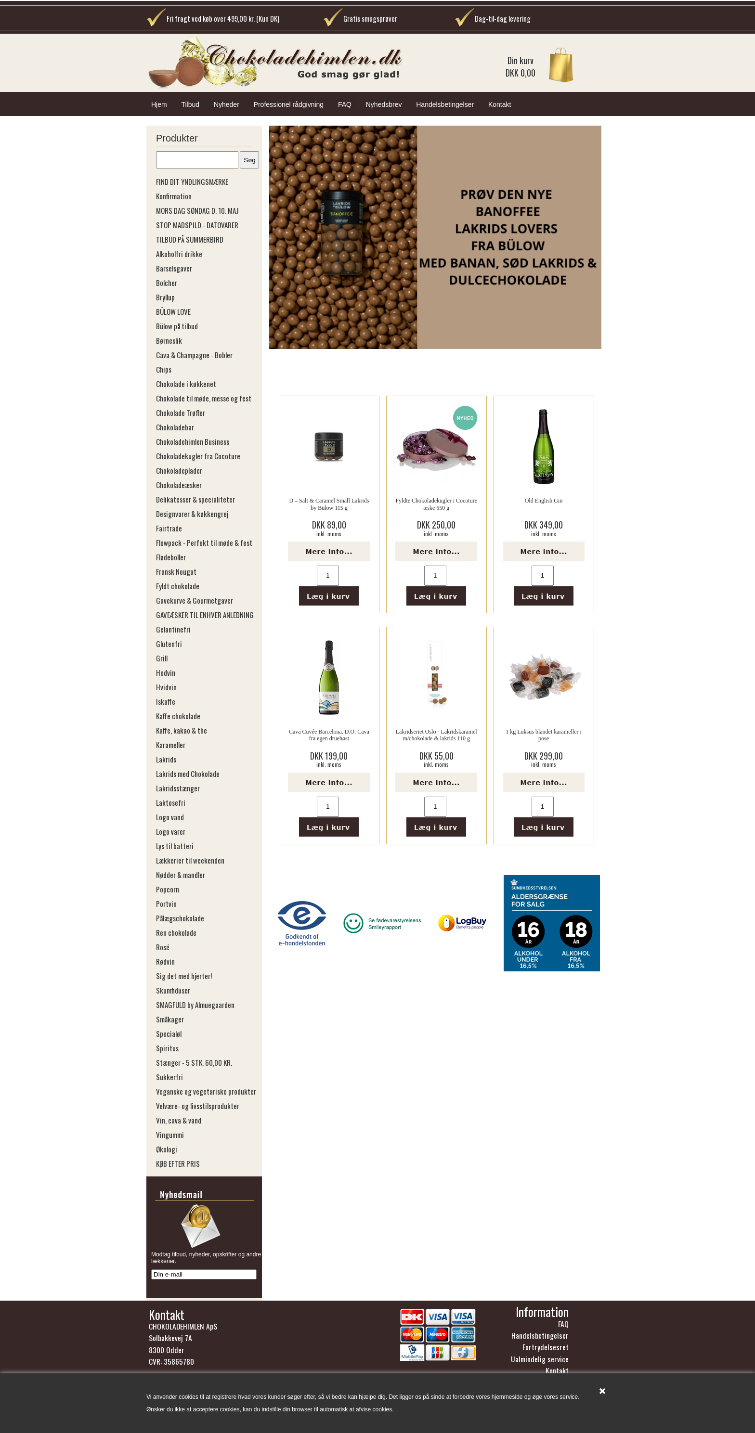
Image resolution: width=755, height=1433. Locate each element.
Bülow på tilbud (177, 326)
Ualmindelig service (540, 1362)
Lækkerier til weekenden (190, 860)
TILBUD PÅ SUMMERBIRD (189, 239)
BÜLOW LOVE (173, 311)
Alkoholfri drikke (179, 253)
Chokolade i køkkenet (186, 383)
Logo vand (170, 817)
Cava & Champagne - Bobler (194, 354)
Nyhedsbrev (384, 104)
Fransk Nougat (176, 571)
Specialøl (169, 1033)
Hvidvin (166, 687)
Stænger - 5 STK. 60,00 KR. (194, 1062)
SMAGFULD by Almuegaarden (195, 1004)
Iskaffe (165, 701)
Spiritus (167, 1048)
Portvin (166, 903)
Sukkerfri (169, 1077)
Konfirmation (174, 196)
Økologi (166, 1149)
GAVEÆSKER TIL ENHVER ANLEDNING (205, 614)
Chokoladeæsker (179, 484)
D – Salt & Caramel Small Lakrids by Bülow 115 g (329, 504)
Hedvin (165, 672)
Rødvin (165, 961)
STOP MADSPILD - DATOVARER (197, 224)
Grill (162, 658)
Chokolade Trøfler (180, 412)
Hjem (159, 104)
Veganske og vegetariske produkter (206, 1091)
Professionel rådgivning (289, 104)
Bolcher (166, 282)
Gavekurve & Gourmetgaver (194, 600)
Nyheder (226, 104)
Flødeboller (171, 557)
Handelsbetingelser (445, 104)
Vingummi (170, 1134)
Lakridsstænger (178, 788)
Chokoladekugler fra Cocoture (198, 456)
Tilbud (190, 104)
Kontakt (499, 104)
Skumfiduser (173, 990)
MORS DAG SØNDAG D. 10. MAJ (197, 210)
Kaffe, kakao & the (181, 730)
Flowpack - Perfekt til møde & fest (204, 542)
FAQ (344, 104)
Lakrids (166, 759)
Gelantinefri (173, 629)
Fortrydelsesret (545, 1350)
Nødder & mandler (180, 874)
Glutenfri (169, 643)
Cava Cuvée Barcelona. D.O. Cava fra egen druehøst (329, 735)
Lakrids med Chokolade (188, 773)
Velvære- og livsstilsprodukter (197, 1105)
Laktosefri (170, 802)
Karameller (170, 744)
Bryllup (165, 297)
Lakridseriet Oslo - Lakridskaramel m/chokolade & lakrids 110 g (436, 735)
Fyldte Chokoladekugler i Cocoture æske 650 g (436, 504)
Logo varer (170, 831)
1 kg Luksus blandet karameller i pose (544, 735)
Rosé (162, 947)
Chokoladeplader (179, 470)
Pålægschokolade (180, 918)
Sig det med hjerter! (184, 975)
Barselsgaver (174, 268)
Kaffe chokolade (178, 715)
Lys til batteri (175, 845)
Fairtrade (169, 528)
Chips (163, 369)
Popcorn (167, 889)
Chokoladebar (175, 427)
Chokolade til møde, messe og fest (203, 398)
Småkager (170, 1019)
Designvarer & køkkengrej (192, 513)
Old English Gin (544, 500)
